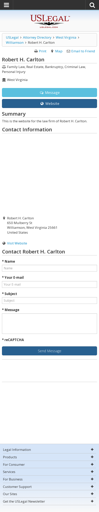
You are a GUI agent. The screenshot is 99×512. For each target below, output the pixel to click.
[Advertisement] (49, 413)
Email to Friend (83, 51)
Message (49, 92)
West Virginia (66, 37)
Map (58, 51)
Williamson (15, 42)
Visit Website (17, 243)
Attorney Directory (37, 37)
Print (42, 51)
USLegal (12, 37)
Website (49, 103)
